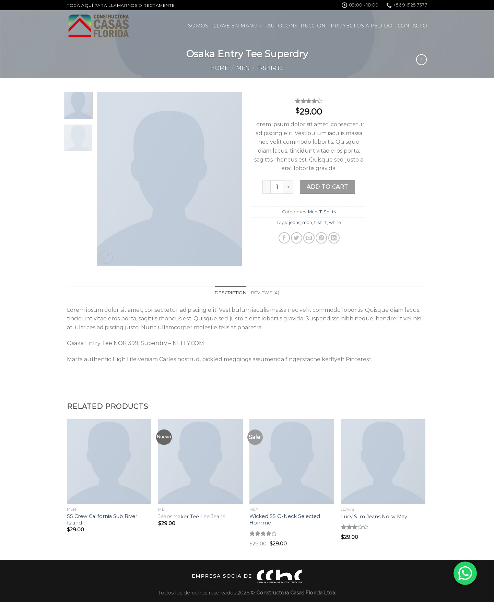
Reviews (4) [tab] (265, 292)
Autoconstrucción (296, 26)
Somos (198, 26)
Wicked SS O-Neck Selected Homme (284, 519)
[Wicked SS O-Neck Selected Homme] (291, 461)
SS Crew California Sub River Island (102, 519)
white (335, 222)
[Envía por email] (309, 238)
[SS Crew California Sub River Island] (109, 461)
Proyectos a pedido (362, 26)
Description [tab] (230, 292)
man (307, 222)
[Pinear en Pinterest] (321, 238)
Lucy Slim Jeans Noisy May (374, 517)
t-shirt (320, 222)
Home (219, 68)
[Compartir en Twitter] (296, 238)
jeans (294, 222)
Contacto (412, 26)
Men (243, 68)
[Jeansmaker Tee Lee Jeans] (200, 461)
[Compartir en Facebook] (284, 238)
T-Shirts (270, 68)
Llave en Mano (237, 26)
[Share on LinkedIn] (334, 238)
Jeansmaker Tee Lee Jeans (191, 517)
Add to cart (327, 187)
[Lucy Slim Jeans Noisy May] (383, 461)
